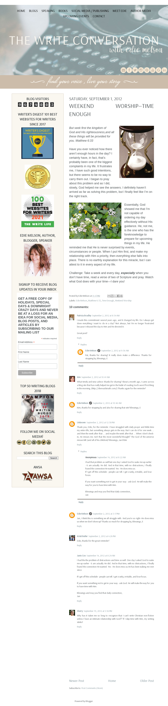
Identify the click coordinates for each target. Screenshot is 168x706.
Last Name (23, 361)
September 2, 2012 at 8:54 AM (106, 315)
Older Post (147, 681)
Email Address (26, 342)
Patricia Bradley (84, 315)
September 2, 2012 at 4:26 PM (102, 536)
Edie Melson (81, 300)
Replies (84, 344)
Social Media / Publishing (90, 11)
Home (21, 11)
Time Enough (108, 300)
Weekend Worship (123, 300)
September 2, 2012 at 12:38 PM (101, 422)
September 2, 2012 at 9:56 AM (115, 350)
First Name (23, 352)
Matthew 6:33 (94, 300)
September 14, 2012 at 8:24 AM (101, 555)
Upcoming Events (76, 16)
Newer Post (76, 681)
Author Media (140, 11)
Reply (79, 337)
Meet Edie (120, 11)
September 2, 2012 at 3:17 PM (106, 513)
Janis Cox (81, 555)
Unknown (81, 422)
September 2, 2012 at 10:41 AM (96, 377)
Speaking (48, 11)
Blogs (33, 11)
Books (63, 11)
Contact (99, 16)
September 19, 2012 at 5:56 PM (98, 611)
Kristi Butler (82, 536)
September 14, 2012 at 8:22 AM (111, 457)
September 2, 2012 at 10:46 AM (107, 403)
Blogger (89, 701)
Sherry (80, 611)
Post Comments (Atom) (92, 688)
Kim (79, 377)
